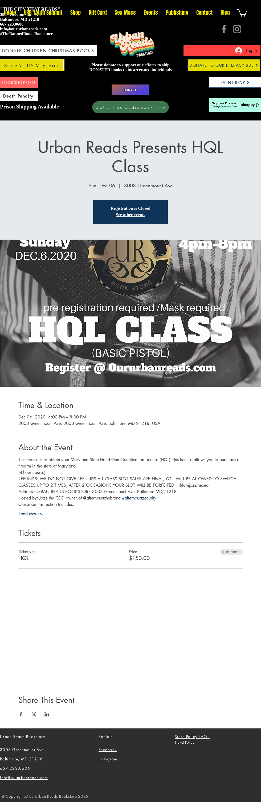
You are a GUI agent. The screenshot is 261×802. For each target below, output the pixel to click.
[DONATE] (130, 89)
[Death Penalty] (19, 96)
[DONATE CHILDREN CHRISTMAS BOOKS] (48, 50)
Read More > (30, 514)
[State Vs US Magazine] (32, 65)
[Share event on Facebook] (20, 714)
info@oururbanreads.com (23, 29)
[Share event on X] (33, 714)
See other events (130, 214)
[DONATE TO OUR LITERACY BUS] (223, 65)
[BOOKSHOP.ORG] (19, 82)
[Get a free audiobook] (130, 107)
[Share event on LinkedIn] (47, 714)
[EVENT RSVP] (235, 82)
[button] (242, 13)
